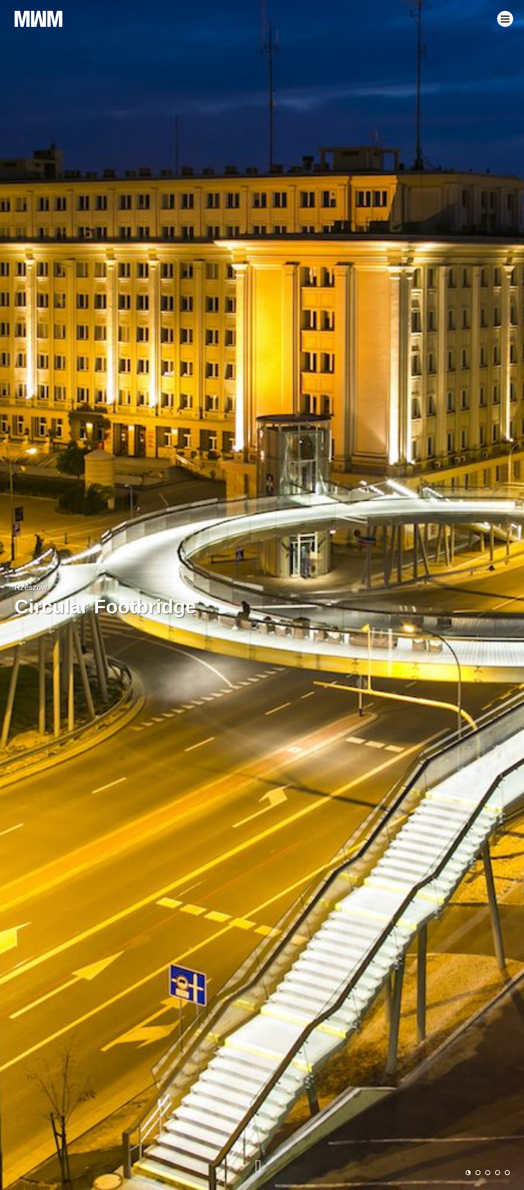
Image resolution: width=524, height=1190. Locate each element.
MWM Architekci (38, 19)
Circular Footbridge (105, 606)
